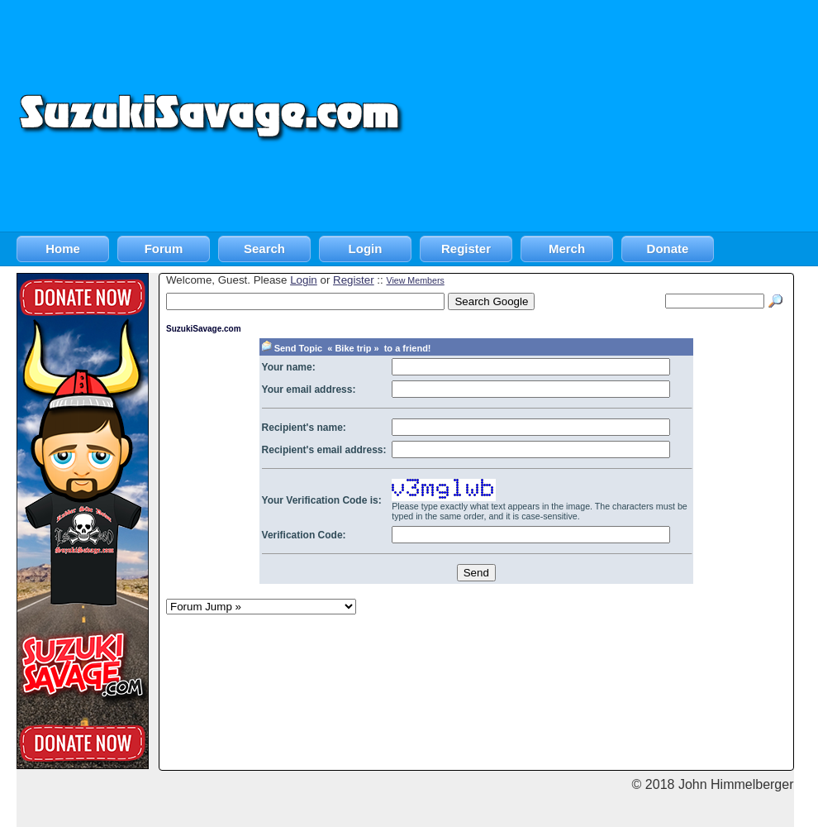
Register (466, 248)
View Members (415, 280)
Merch (567, 248)
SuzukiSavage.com (203, 328)
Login (366, 248)
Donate (668, 248)
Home (62, 248)
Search (264, 248)
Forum (164, 248)
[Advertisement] (612, 116)
